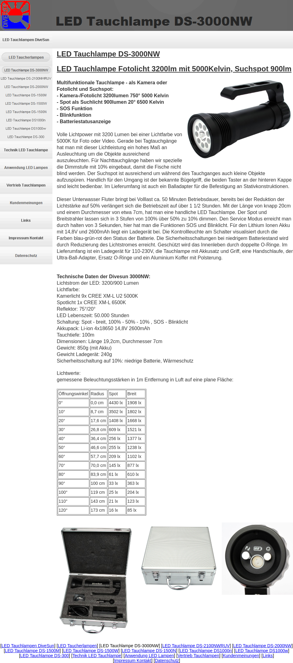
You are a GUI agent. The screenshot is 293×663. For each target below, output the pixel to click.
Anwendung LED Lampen (149, 655)
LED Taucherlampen (77, 645)
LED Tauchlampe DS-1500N (149, 650)
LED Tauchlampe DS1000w (261, 650)
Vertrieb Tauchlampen (198, 655)
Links (268, 655)
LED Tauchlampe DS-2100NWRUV (195, 645)
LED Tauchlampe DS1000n (206, 650)
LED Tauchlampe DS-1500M (32, 650)
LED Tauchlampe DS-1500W (90, 650)
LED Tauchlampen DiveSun (28, 645)
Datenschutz (167, 660)
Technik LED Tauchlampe (96, 655)
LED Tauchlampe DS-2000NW (262, 645)
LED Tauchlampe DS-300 (44, 655)
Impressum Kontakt (132, 660)
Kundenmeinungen (241, 655)
